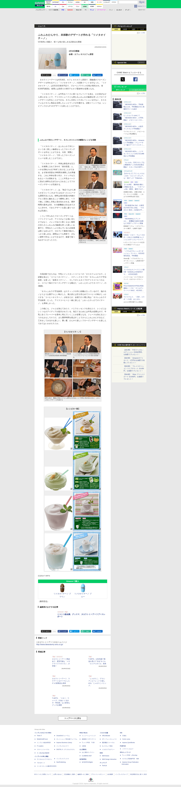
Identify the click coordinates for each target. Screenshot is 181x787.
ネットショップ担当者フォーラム (66, 739)
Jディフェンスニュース (109, 739)
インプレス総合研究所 (44, 742)
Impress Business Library (64, 742)
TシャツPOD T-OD (88, 742)
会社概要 (110, 774)
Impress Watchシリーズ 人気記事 (129, 309)
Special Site (122, 63)
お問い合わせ (57, 774)
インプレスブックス (62, 758)
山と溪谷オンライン (88, 752)
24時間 (125, 29)
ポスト (48, 75)
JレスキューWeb (107, 746)
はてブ (76, 75)
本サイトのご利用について (42, 774)
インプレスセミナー (62, 746)
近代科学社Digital (87, 762)
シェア (64, 75)
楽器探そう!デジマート (89, 739)
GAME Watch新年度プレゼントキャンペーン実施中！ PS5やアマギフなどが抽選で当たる (131, 345)
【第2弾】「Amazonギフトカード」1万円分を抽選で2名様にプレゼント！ (134, 360)
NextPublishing (61, 762)
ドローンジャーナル (43, 749)
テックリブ (103, 763)
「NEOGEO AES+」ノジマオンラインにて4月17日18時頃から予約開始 (134, 153)
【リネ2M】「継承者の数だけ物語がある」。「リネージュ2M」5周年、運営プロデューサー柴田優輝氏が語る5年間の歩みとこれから (134, 189)
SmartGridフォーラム (63, 735)
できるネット (41, 763)
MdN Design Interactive (109, 759)
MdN (101, 753)
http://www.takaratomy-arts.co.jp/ (49, 644)
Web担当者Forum (42, 739)
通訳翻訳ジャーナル (108, 742)
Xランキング (122, 87)
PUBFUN (123, 746)
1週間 (133, 29)
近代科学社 (83, 759)
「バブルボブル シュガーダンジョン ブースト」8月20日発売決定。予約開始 (134, 253)
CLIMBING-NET (87, 756)
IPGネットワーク (125, 752)
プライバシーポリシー (98, 774)
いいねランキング (137, 90)
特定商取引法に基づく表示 (138, 774)
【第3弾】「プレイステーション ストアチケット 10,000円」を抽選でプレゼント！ (134, 368)
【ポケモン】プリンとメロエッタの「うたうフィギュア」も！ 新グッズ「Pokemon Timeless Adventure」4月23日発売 (134, 178)
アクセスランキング (124, 26)
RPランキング (120, 90)
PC (86, 10)
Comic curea (126, 739)
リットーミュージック (89, 735)
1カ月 (142, 29)
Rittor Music (83, 733)
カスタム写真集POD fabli (130, 758)
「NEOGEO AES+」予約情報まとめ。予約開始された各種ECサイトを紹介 (134, 106)
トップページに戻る (72, 718)
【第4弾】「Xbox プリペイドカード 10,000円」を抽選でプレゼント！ (134, 376)
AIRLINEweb (106, 735)
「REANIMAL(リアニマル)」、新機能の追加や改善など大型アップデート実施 (133, 221)
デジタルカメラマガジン (44, 759)
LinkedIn (99, 75)
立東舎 (84, 746)
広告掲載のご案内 (69, 774)
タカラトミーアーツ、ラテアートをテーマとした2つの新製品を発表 (61, 681)
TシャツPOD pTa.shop (129, 755)
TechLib (104, 765)
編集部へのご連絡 (83, 774)
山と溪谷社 (83, 749)
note (87, 75)
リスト (54, 75)
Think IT (39, 735)
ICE (121, 733)
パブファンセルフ (127, 749)
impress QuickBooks (128, 742)
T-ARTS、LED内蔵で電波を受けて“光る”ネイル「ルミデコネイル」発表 (97, 661)
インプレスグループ (121, 774)
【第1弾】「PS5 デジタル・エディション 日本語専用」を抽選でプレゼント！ (134, 352)
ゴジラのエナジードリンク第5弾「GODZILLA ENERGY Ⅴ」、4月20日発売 (134, 272)
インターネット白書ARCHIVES (46, 766)
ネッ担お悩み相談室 (43, 753)
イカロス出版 (104, 733)
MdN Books (105, 756)
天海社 (124, 735)
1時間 (116, 29)
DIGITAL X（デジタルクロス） (65, 749)
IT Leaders (40, 746)
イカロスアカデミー (108, 749)
